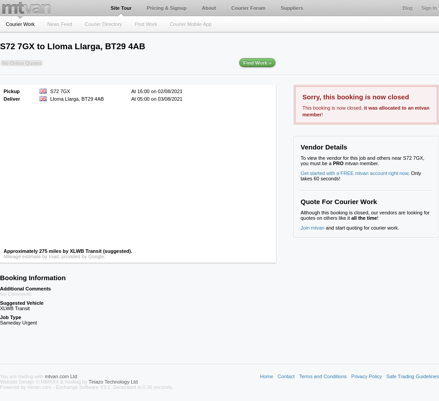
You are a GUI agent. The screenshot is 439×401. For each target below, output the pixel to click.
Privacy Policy (366, 376)
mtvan (26, 8)
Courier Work (20, 24)
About (209, 8)
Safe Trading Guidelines (413, 376)
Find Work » (257, 62)
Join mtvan (312, 227)
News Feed (60, 24)
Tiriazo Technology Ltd (113, 381)
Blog (408, 8)
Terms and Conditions (323, 376)
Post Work (145, 24)
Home (266, 376)
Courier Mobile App (191, 24)
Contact (286, 376)
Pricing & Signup (167, 8)
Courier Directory (103, 24)
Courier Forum (248, 8)
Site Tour (121, 8)
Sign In (429, 8)
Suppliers (292, 8)
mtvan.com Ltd (61, 376)
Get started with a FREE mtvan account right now (354, 173)
